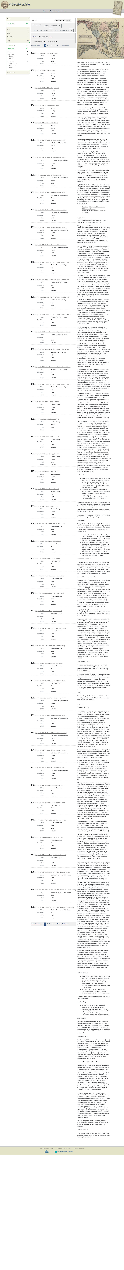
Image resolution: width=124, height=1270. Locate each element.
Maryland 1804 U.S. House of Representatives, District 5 (51, 750)
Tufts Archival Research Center (64, 1148)
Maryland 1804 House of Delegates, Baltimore (48, 558)
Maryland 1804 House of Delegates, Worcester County (51, 680)
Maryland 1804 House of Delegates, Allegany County (50, 523)
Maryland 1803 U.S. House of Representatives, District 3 (51, 175)
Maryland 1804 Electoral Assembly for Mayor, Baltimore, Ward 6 (53, 349)
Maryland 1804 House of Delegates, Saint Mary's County (51, 628)
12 (57, 45)
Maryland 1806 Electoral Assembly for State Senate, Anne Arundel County (56, 890)
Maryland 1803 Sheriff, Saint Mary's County (47, 88)
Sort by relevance (38, 41)
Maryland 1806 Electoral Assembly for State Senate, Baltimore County (55, 907)
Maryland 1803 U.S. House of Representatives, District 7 (51, 227)
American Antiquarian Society (46, 1148)
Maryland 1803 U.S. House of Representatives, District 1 (51, 140)
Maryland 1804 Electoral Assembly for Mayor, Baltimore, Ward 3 (53, 297)
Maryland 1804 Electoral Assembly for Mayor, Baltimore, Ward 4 (53, 314)
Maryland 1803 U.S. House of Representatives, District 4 (51, 192)
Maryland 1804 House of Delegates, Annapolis (48, 541)
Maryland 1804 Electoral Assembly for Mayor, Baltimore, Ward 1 (53, 262)
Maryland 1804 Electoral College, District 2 (47, 419)
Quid (9, 51)
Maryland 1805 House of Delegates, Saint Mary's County (51, 820)
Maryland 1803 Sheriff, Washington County (47, 105)
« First (32, 45)
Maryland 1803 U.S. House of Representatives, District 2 (51, 157)
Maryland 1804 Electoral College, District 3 (47, 436)
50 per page (51, 41)
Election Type (11, 72)
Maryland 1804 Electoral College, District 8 (47, 489)
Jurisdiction (10, 37)
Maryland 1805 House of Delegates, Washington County (51, 855)
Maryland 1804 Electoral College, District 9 (47, 506)
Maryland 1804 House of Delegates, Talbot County (49, 663)
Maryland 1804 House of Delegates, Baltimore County (50, 576)
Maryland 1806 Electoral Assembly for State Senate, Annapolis (53, 872)
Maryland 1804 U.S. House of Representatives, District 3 (51, 715)
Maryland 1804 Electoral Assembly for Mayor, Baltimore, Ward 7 (53, 367)
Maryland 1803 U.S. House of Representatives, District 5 (51, 210)
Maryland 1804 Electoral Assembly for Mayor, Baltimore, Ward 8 (53, 384)
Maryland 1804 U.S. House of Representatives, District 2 (51, 698)
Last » (67, 45)
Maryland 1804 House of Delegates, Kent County (49, 611)
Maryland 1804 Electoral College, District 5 (47, 471)
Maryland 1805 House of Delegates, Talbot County (49, 837)
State (8, 19)
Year (8, 29)
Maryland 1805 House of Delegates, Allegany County (50, 785)
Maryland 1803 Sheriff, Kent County (45, 70)
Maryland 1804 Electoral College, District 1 (47, 401)
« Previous (34, 36)
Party (8, 40)
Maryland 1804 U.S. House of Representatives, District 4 (51, 733)
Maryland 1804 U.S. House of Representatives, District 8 (51, 768)
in (54, 20)
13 (60, 45)
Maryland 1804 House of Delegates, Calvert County (50, 593)
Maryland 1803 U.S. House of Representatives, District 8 (51, 245)
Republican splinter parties (11, 56)
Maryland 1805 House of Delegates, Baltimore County (50, 802)
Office (8, 33)
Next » (50, 36)
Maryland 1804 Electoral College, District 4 (47, 454)
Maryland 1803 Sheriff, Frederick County (47, 53)
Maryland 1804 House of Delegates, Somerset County (50, 646)
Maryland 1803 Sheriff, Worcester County (47, 123)
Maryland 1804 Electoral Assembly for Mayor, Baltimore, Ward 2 (53, 279)
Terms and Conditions (79, 1148)
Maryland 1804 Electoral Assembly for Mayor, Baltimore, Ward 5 (53, 332)
